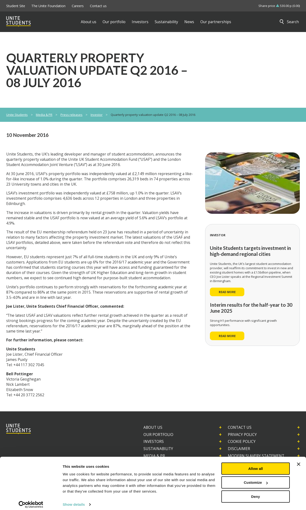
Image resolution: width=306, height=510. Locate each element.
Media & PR (44, 115)
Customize (256, 479)
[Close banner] (298, 460)
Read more (227, 292)
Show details (74, 501)
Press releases (71, 115)
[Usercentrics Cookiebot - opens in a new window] (31, 500)
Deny (255, 493)
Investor (97, 115)
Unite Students (17, 115)
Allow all (255, 465)
